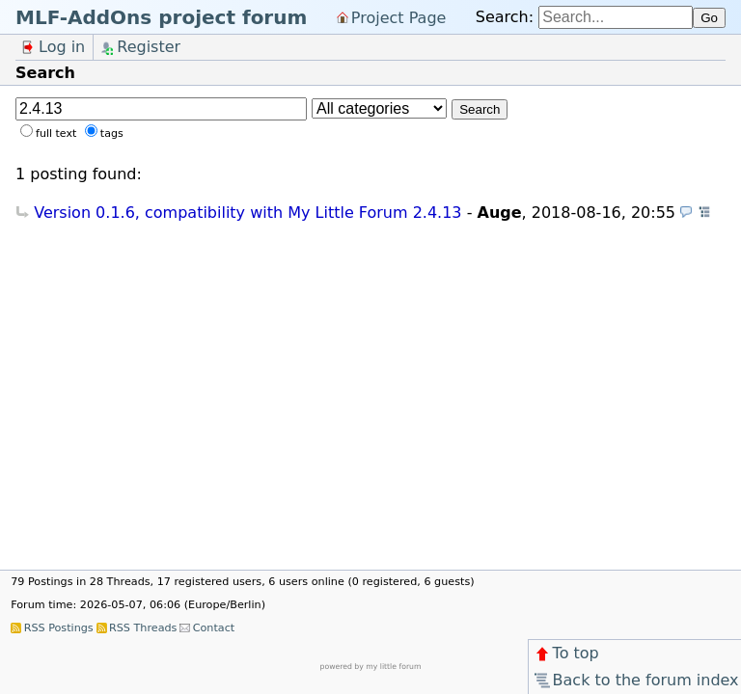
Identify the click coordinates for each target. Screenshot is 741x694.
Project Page (399, 17)
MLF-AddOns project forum (161, 17)
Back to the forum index (635, 680)
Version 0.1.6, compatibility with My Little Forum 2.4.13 (247, 212)
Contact (214, 628)
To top (566, 653)
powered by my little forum (371, 666)
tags (112, 133)
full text (56, 133)
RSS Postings (59, 628)
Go (709, 18)
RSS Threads (143, 628)
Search (479, 109)
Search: (505, 17)
